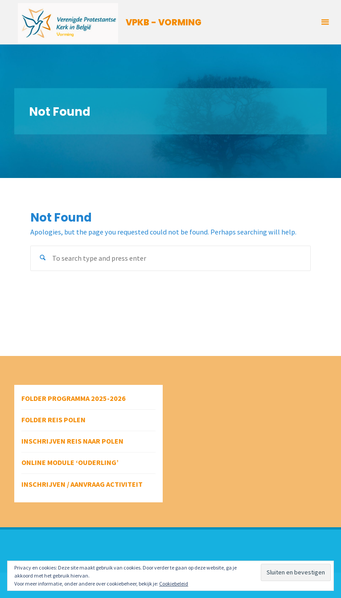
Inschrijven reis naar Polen (72, 440)
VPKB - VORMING (163, 22)
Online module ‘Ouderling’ (70, 462)
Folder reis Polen (53, 419)
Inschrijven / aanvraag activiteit (82, 484)
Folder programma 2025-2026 (73, 398)
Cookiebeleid (173, 583)
